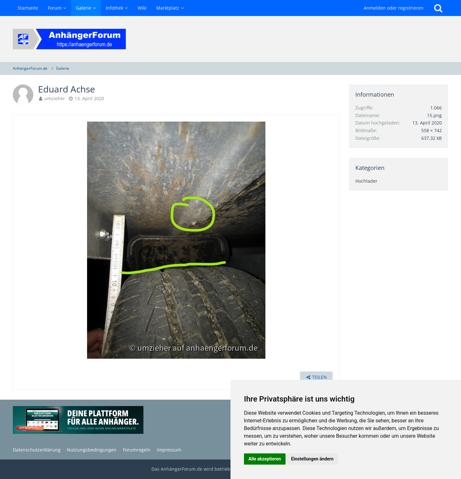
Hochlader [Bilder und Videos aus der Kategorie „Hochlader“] (366, 181)
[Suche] (438, 8)
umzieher (54, 98)
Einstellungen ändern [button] (312, 458)
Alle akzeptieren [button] (264, 458)
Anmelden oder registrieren (394, 8)
